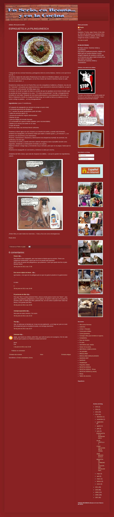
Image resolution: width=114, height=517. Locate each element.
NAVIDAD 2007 (83, 358)
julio (98, 428)
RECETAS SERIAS (85, 367)
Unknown (17, 334)
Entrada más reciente (15, 354)
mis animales (83, 351)
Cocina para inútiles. (85, 331)
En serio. (82, 342)
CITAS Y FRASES (84, 329)
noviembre (100, 419)
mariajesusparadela (20, 311)
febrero (99, 481)
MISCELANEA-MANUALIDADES (89, 356)
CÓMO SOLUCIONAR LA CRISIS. (100, 449)
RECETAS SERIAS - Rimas (87, 369)
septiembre (100, 422)
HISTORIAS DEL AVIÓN (86, 345)
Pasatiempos (83, 362)
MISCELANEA (83, 353)
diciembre (100, 417)
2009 (97, 492)
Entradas (82, 155)
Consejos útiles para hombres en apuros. (91, 336)
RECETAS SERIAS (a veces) (88, 371)
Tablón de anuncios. (85, 376)
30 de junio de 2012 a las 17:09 (23, 266)
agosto (99, 426)
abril (98, 476)
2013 (97, 412)
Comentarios (83, 159)
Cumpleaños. (83, 338)
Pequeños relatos (84, 365)
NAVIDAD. (82, 360)
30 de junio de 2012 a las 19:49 (23, 288)
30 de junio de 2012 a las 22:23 (23, 316)
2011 (97, 487)
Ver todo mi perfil (83, 40)
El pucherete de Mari (20, 294)
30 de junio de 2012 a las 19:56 (23, 305)
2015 (97, 407)
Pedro (82, 27)
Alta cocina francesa (85, 324)
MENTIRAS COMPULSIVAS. (87, 349)
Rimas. (81, 374)
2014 (97, 409)
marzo (99, 479)
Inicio (41, 354)
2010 (97, 490)
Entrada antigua (66, 354)
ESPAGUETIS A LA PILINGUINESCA (100, 436)
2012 (97, 414)
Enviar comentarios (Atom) (25, 357)
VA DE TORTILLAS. (100, 442)
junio (98, 431)
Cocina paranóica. (84, 333)
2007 (97, 497)
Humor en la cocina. (85, 347)
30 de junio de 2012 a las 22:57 (23, 328)
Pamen (16, 256)
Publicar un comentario (18, 350)
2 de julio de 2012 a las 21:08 (22, 347)
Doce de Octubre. (84, 340)
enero (99, 484)
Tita (15, 322)
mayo (98, 473)
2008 (97, 495)
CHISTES (82, 327)
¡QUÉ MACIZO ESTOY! (99, 455)
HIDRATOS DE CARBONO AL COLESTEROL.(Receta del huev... (100, 465)
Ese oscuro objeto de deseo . (23, 272)
